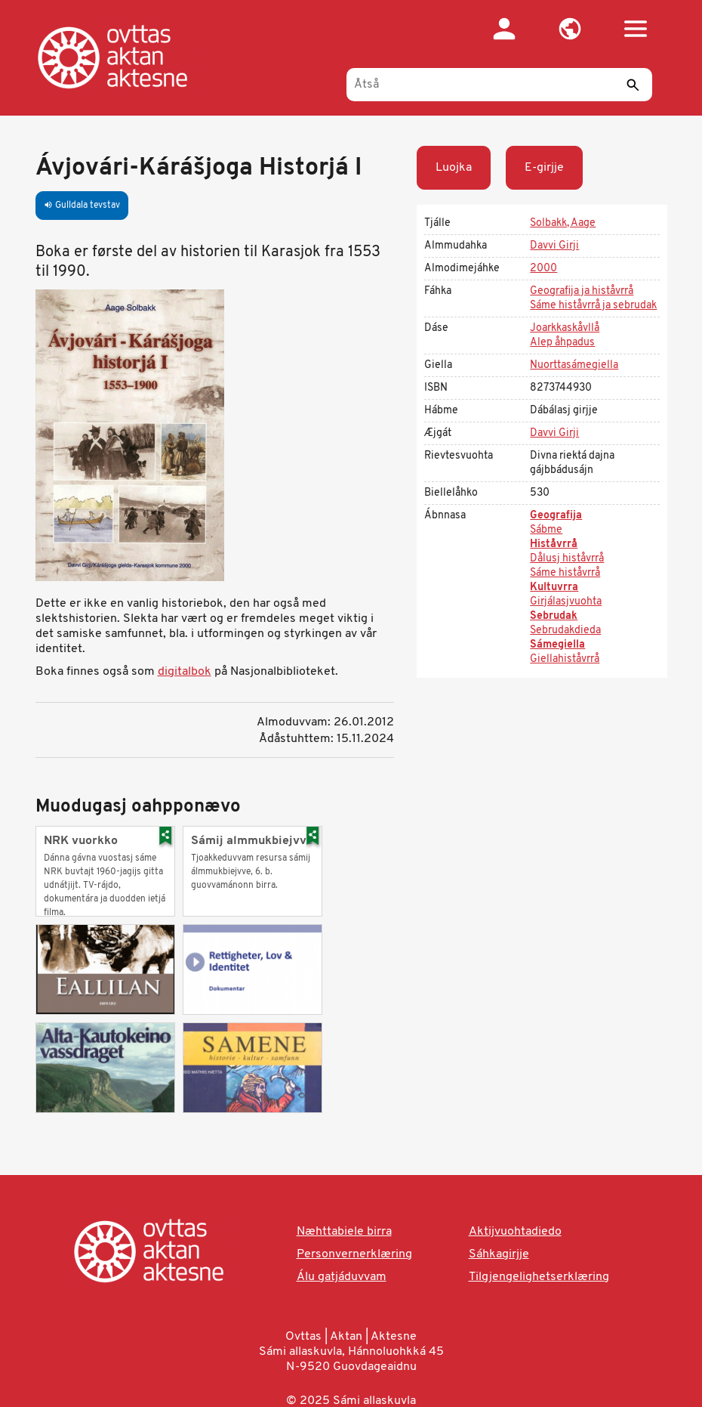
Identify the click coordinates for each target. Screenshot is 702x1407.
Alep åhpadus (562, 343)
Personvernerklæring (354, 1254)
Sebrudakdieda (565, 630)
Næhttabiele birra (344, 1231)
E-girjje (544, 167)
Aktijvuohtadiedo (515, 1231)
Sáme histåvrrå (565, 573)
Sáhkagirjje (499, 1254)
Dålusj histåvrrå (567, 559)
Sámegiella (557, 645)
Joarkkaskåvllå (564, 328)
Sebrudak (553, 616)
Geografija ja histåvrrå (581, 291)
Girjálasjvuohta (566, 602)
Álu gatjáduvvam (341, 1277)
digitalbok (184, 671)
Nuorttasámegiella (574, 365)
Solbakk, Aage (563, 223)
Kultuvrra (554, 587)
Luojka (454, 167)
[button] (570, 28)
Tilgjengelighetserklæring (539, 1277)
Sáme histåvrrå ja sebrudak (593, 305)
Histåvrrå (553, 544)
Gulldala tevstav (82, 205)
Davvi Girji (554, 246)
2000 (543, 268)
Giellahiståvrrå (564, 659)
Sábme (546, 530)
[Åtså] (499, 84)
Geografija (556, 516)
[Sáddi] (633, 84)
